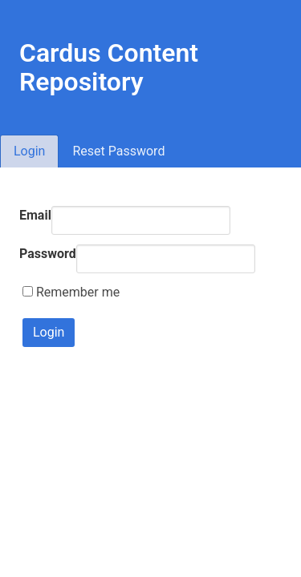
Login (29, 151)
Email (35, 215)
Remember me (71, 292)
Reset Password (118, 151)
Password (47, 253)
